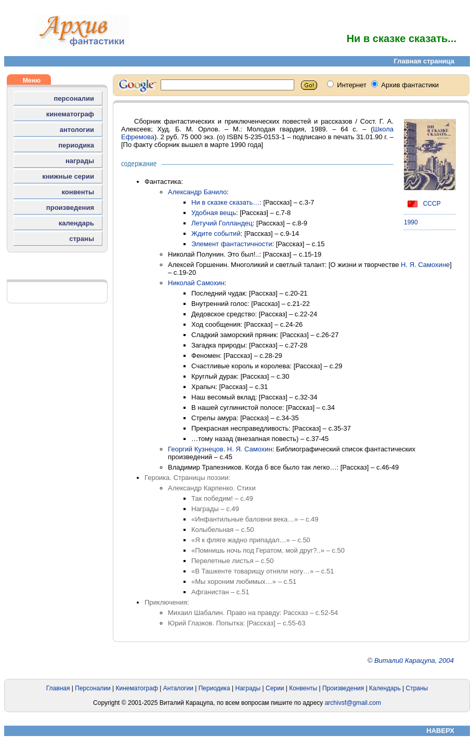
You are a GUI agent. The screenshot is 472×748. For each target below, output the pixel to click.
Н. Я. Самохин (249, 449)
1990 (411, 222)
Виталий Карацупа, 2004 (414, 660)
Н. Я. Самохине (425, 265)
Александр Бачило (197, 192)
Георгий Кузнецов (196, 449)
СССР (422, 203)
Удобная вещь (213, 213)
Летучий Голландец (222, 223)
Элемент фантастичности (231, 244)
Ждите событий (216, 233)
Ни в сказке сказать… (225, 202)
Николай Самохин (196, 283)
